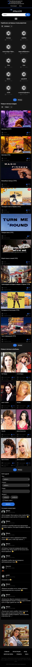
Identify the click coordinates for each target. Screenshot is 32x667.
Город (3, 488)
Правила (19, 654)
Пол (3, 476)
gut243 (8, 575)
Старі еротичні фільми (15, 2)
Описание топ (6, 580)
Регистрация (13, 6)
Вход (20, 6)
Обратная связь (8, 654)
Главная (6, 651)
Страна (4, 482)
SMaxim (8, 510)
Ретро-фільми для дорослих (16, 1)
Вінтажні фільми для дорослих (16, 3)
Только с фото (8, 500)
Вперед (20, 99)
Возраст (4, 494)
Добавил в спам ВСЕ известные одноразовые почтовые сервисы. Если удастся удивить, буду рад (16, 527)
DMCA (26, 654)
